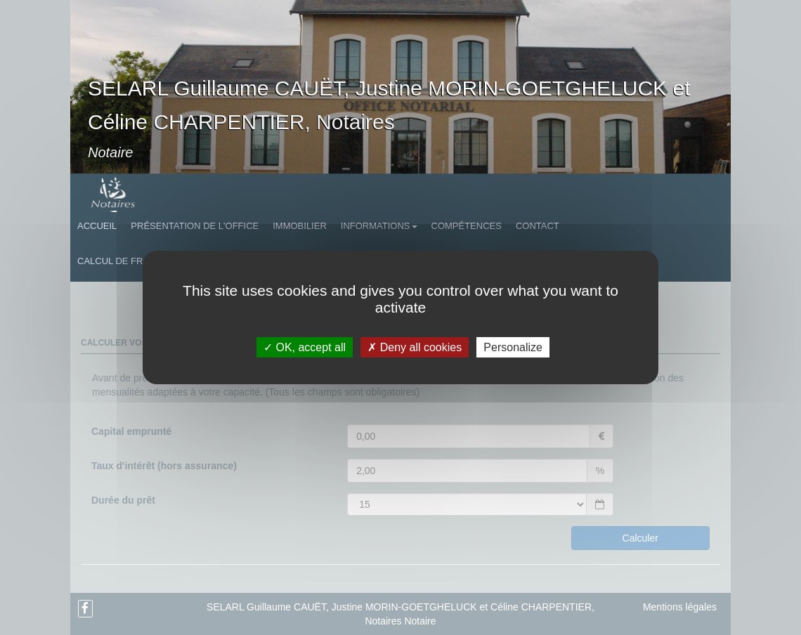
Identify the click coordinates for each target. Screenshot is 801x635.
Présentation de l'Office (195, 226)
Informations (379, 226)
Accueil (97, 226)
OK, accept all (304, 347)
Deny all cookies (414, 347)
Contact (537, 226)
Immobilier (300, 226)
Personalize (512, 347)
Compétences (466, 226)
